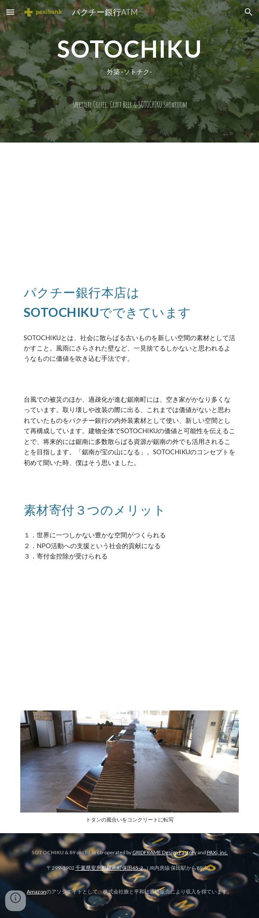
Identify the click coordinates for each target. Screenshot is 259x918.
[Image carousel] (129, 766)
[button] (10, 12)
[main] (129, 71)
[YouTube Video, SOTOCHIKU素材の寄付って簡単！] (129, 639)
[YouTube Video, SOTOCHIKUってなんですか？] (129, 203)
